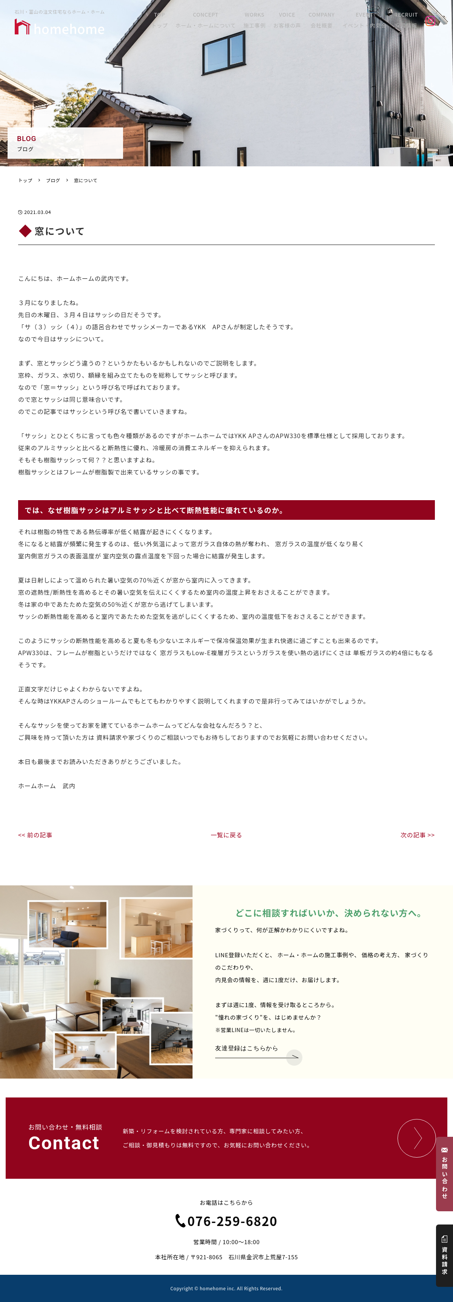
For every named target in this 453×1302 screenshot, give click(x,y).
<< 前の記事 (35, 834)
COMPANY (326, 21)
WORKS (261, 21)
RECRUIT (408, 21)
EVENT (367, 21)
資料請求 (445, 1255)
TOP (165, 21)
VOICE (293, 21)
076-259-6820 (227, 1221)
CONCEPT (212, 21)
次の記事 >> (418, 834)
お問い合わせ (445, 1174)
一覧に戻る (226, 834)
